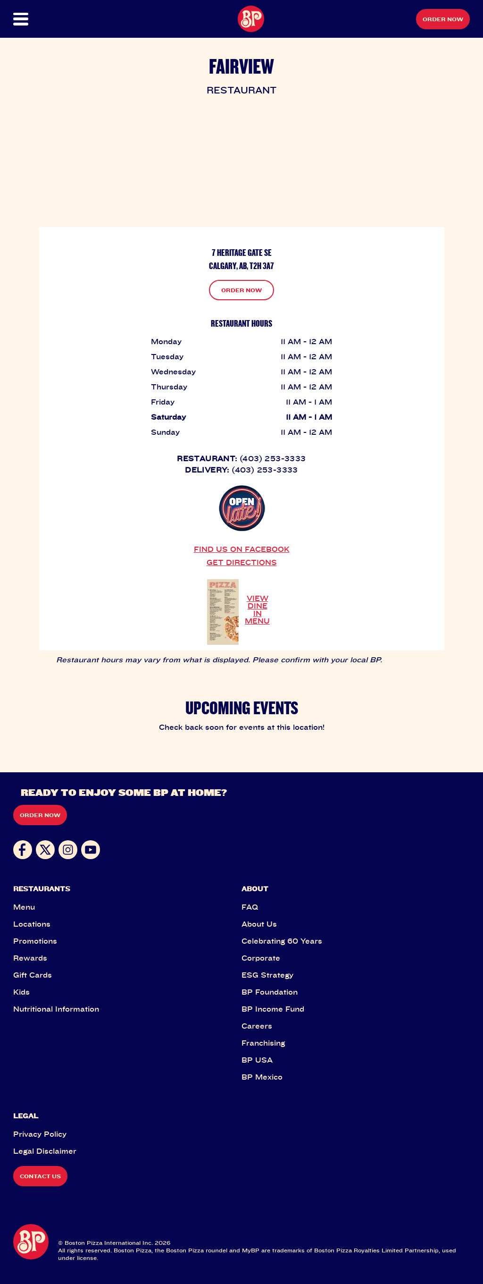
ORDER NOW (241, 290)
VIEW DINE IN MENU (257, 609)
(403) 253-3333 (273, 458)
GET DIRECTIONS (242, 562)
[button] (36, 19)
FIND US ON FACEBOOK (242, 549)
